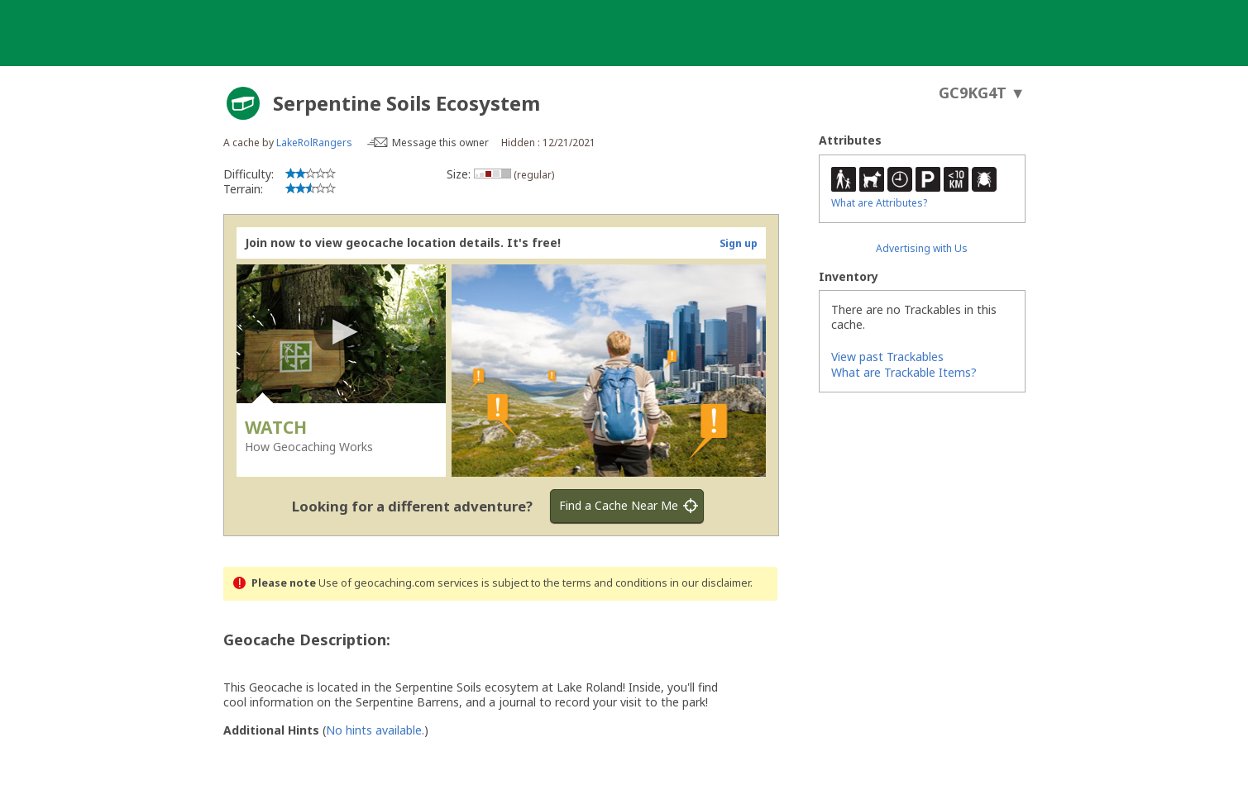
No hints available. (375, 730)
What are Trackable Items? (904, 372)
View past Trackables (887, 356)
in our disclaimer (710, 583)
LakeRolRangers (314, 143)
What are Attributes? (879, 203)
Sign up (739, 243)
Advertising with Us (922, 248)
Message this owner (440, 143)
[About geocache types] (243, 103)
